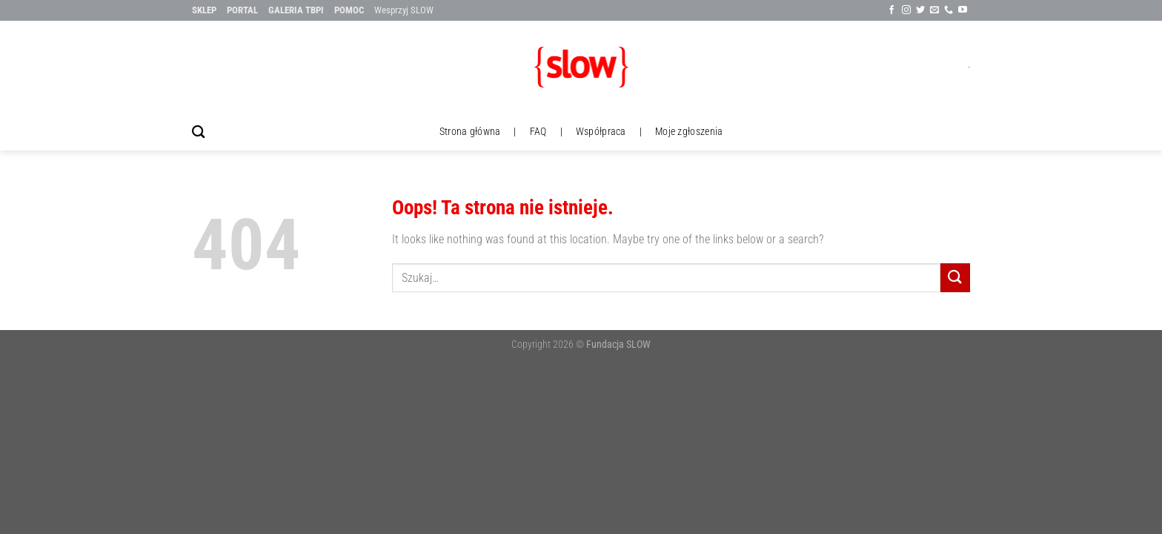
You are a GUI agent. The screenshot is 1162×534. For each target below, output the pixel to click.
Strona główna (470, 131)
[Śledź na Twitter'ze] (920, 10)
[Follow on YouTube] (962, 10)
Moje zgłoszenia (689, 131)
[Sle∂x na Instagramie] (906, 10)
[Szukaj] (198, 132)
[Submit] (955, 277)
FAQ (538, 131)
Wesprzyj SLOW (404, 10)
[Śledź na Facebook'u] (891, 10)
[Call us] (948, 10)
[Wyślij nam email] (934, 10)
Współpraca (601, 131)
